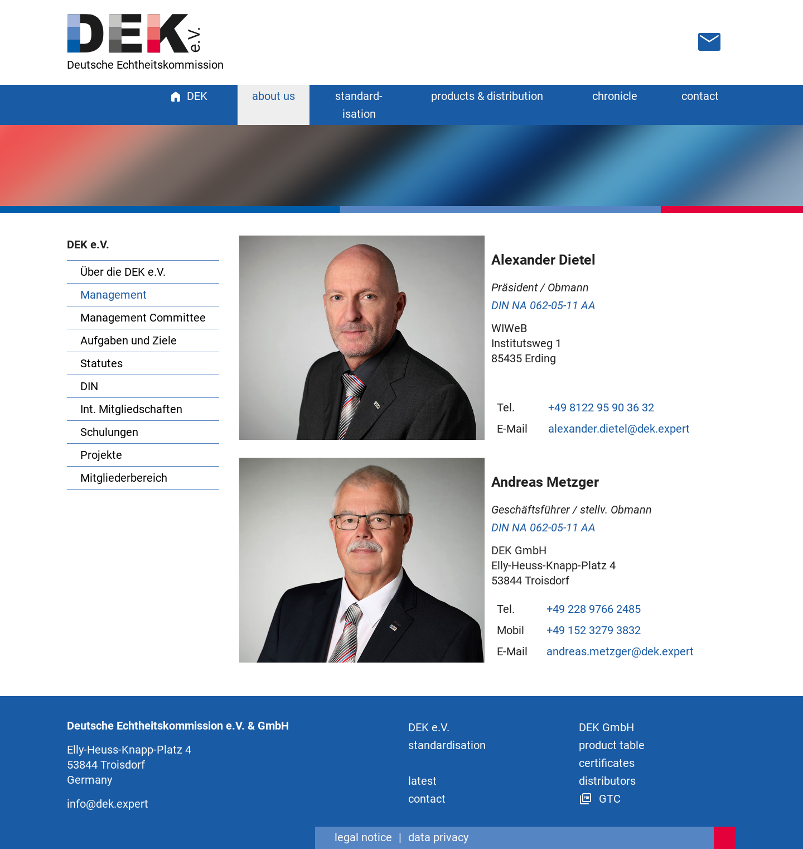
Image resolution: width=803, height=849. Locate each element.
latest (422, 781)
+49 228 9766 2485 (593, 609)
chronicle (614, 96)
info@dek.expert (107, 803)
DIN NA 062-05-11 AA (543, 305)
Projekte (101, 455)
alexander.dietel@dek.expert (619, 428)
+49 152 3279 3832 (593, 630)
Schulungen (109, 432)
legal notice (363, 837)
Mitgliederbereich (123, 478)
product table (612, 745)
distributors (607, 781)
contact (700, 96)
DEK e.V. (428, 727)
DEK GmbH (606, 727)
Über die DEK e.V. (123, 272)
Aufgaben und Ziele (128, 340)
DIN (89, 386)
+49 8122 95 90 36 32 (601, 407)
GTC (600, 798)
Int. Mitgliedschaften (131, 409)
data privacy (438, 837)
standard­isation (447, 745)
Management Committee (143, 317)
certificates (607, 763)
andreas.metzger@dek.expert (620, 651)
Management (113, 294)
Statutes (101, 363)
